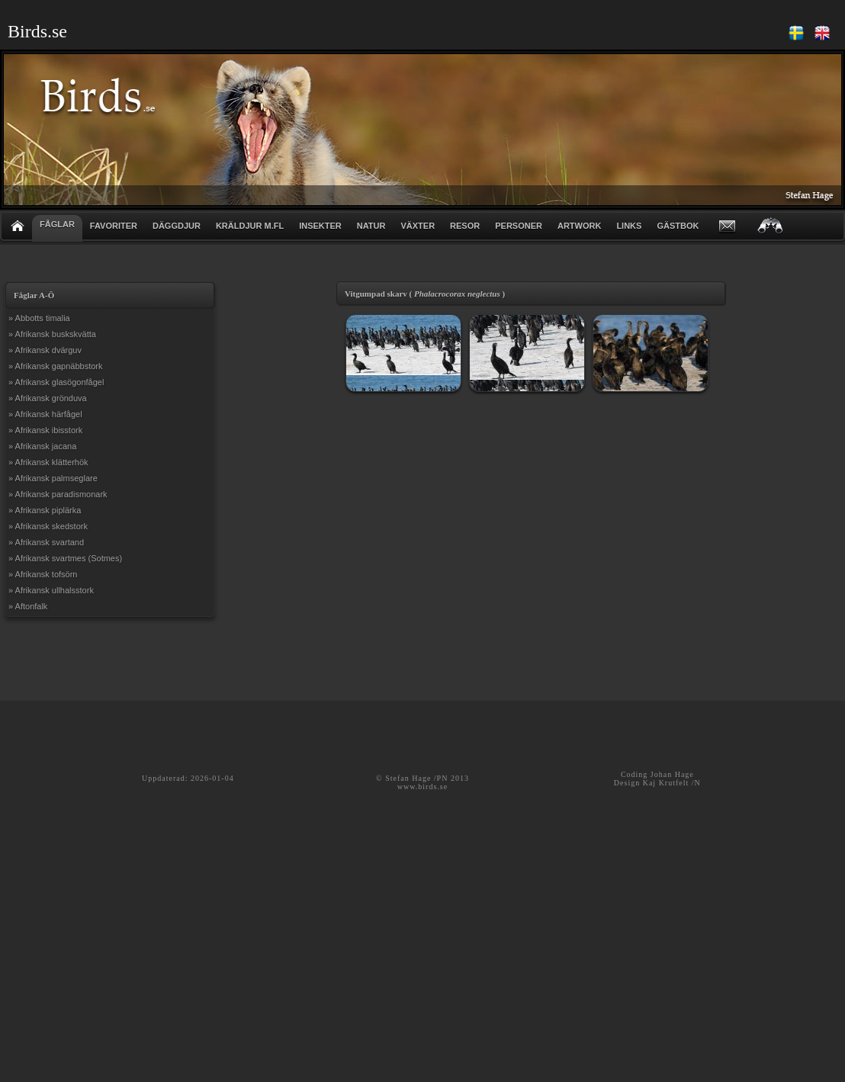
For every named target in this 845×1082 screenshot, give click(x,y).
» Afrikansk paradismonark (58, 494)
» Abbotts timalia (39, 318)
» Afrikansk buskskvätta (52, 334)
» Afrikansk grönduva (47, 398)
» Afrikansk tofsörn (43, 574)
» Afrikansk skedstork (48, 526)
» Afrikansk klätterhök (48, 462)
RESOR (465, 225)
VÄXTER (417, 225)
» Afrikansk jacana (42, 446)
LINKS (628, 225)
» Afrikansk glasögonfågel (56, 382)
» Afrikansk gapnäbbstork (55, 366)
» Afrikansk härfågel (45, 414)
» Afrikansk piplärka (44, 510)
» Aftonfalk (27, 606)
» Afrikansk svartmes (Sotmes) (65, 558)
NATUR (371, 225)
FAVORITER (113, 225)
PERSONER (518, 225)
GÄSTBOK (678, 225)
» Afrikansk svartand (46, 542)
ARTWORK (579, 225)
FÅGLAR (57, 224)
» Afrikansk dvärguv (45, 350)
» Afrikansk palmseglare (53, 478)
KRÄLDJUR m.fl (250, 225)
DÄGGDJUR (177, 225)
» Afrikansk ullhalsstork (51, 590)
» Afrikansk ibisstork (45, 430)
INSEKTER (320, 225)
